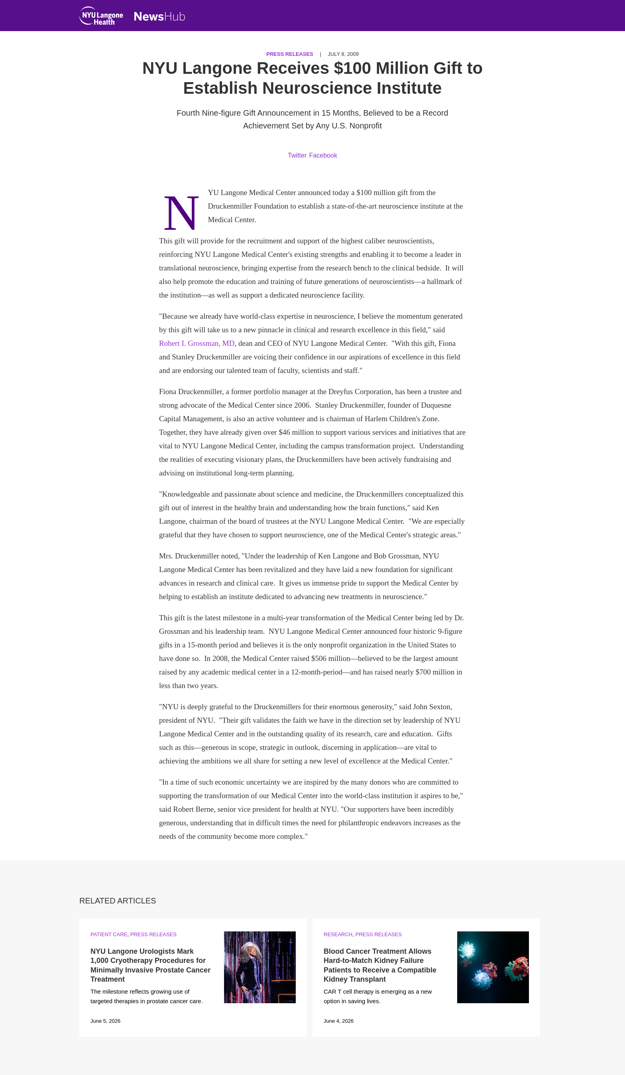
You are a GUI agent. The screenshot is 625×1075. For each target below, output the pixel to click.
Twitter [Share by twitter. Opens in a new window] (297, 155)
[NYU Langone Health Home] (101, 17)
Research (338, 934)
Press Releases (289, 54)
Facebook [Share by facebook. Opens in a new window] (323, 155)
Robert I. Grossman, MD (196, 343)
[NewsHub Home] (159, 16)
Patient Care (108, 934)
